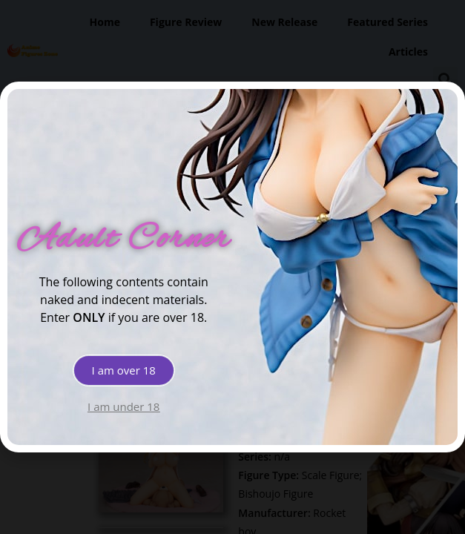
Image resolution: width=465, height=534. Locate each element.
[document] (232, 267)
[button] (124, 370)
